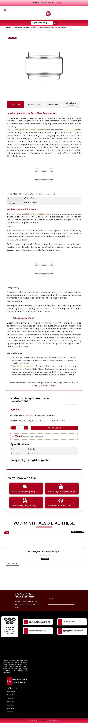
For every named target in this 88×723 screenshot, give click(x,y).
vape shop (32, 382)
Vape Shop (8, 27)
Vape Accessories (19, 27)
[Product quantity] (20, 428)
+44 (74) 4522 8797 (68, 622)
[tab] (15, 104)
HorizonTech (61, 421)
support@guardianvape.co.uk (37, 631)
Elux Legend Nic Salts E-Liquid (44, 551)
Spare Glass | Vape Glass (34, 27)
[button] (4, 548)
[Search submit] (55, 23)
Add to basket (54, 428)
